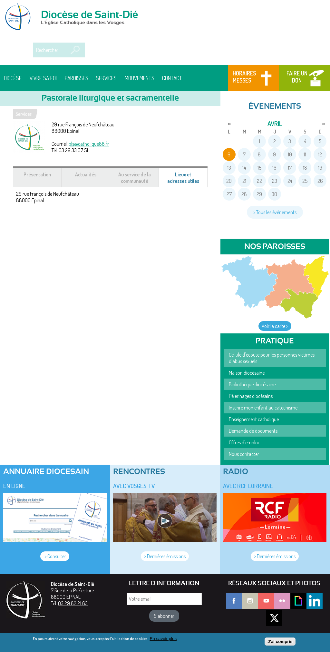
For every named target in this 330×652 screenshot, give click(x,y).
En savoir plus (163, 640)
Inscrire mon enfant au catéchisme (263, 407)
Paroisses (76, 78)
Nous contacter (244, 454)
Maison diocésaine (247, 373)
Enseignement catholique (254, 419)
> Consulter (55, 556)
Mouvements (139, 78)
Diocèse (13, 78)
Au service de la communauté (134, 177)
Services (106, 78)
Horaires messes (244, 77)
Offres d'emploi (244, 442)
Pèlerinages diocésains (251, 396)
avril (274, 123)
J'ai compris (279, 643)
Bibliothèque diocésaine (252, 384)
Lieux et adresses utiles (187, 179)
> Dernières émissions (165, 556)
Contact (172, 78)
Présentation (37, 174)
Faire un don (296, 77)
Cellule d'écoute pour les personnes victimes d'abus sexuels (272, 357)
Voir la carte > (275, 326)
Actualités (85, 174)
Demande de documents (253, 431)
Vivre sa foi (43, 78)
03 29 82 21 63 (73, 603)
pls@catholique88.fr (89, 144)
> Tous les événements (274, 212)
